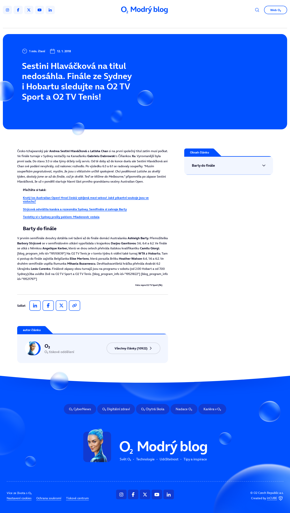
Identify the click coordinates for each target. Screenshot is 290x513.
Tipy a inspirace (183, 22)
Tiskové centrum (77, 498)
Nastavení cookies (19, 498)
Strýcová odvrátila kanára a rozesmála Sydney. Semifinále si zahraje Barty (75, 209)
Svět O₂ (100, 22)
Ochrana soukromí (48, 498)
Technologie (125, 22)
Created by (267, 498)
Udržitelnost (153, 22)
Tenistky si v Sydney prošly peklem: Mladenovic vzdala (61, 217)
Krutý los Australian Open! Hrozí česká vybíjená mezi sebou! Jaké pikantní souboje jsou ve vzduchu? (86, 199)
